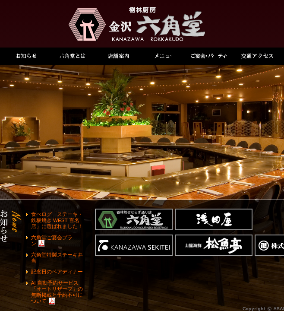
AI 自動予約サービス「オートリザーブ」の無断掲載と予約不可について (57, 292)
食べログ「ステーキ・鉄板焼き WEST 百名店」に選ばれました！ (57, 220)
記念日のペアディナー (57, 271)
